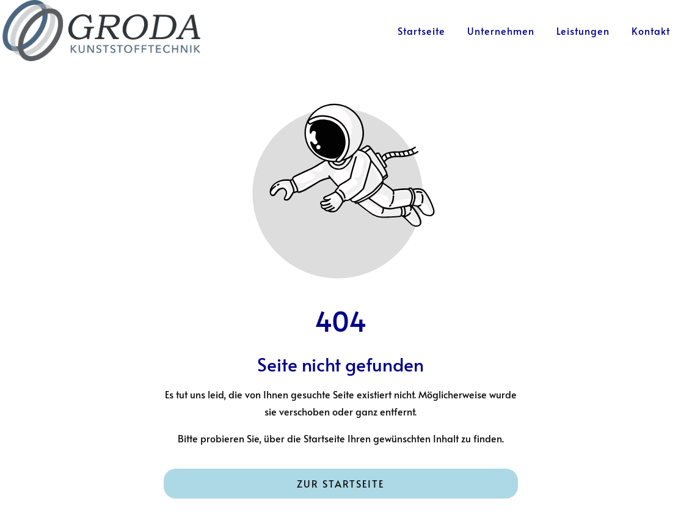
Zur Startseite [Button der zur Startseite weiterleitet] (340, 483)
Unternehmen (500, 30)
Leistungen (583, 30)
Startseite (421, 30)
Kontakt (651, 30)
